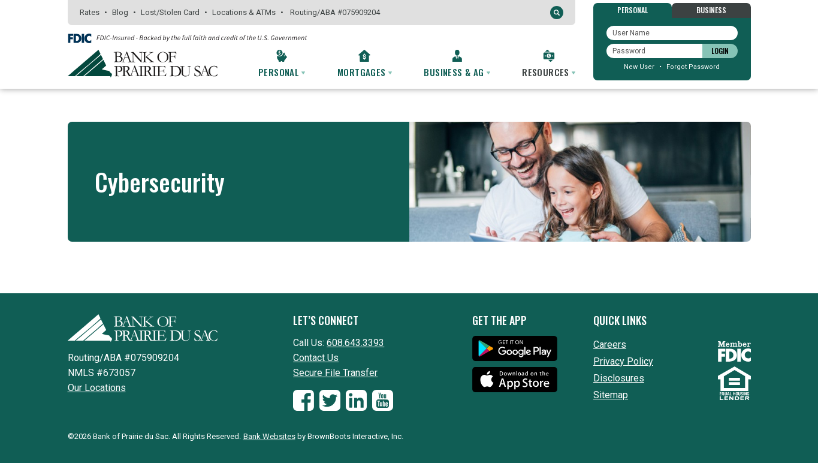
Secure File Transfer (335, 372)
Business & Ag (457, 72)
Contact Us (316, 357)
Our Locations (97, 387)
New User (639, 67)
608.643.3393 (355, 342)
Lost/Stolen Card (170, 12)
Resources (548, 72)
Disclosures (618, 378)
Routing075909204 (335, 12)
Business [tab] (711, 10)
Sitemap (610, 395)
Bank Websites (269, 436)
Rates (89, 12)
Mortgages (364, 72)
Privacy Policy (623, 361)
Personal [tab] (632, 10)
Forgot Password (693, 67)
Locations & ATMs (244, 12)
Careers (609, 344)
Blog (120, 12)
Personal (281, 72)
